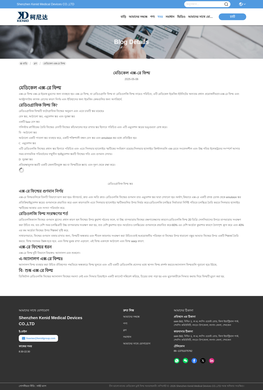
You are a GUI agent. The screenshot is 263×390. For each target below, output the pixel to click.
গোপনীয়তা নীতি (27, 386)
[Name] (226, 4)
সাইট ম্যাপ (41, 386)
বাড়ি (123, 16)
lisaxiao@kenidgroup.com (38, 338)
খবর (160, 16)
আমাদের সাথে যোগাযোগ (200, 16)
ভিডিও (181, 16)
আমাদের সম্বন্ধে (138, 16)
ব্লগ (35, 63)
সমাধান (170, 16)
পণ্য (152, 16)
